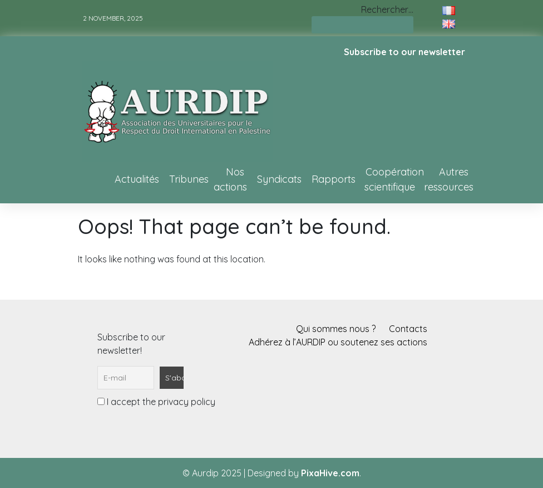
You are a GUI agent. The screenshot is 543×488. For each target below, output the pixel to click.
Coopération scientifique (394, 179)
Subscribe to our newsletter (404, 51)
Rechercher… (387, 9)
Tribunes (189, 179)
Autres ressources (448, 179)
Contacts (408, 328)
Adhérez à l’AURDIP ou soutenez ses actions (338, 342)
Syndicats (279, 179)
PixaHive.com (330, 473)
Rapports (334, 179)
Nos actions (230, 179)
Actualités (137, 179)
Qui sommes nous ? (336, 328)
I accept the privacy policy (156, 401)
